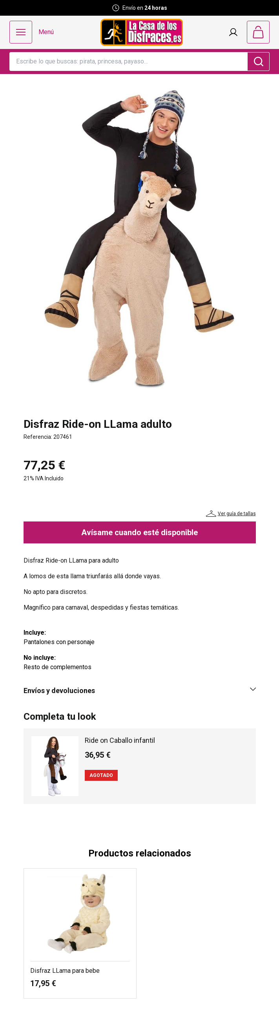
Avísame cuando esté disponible (139, 532)
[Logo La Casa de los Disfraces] (141, 32)
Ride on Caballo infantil (120, 740)
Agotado (101, 775)
